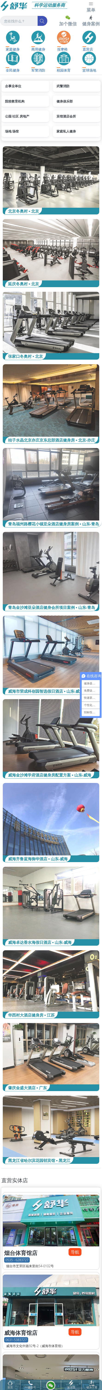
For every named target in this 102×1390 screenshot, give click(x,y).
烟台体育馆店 (20, 1253)
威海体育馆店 (20, 1332)
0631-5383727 (16, 1340)
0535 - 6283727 (17, 1260)
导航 (75, 1252)
